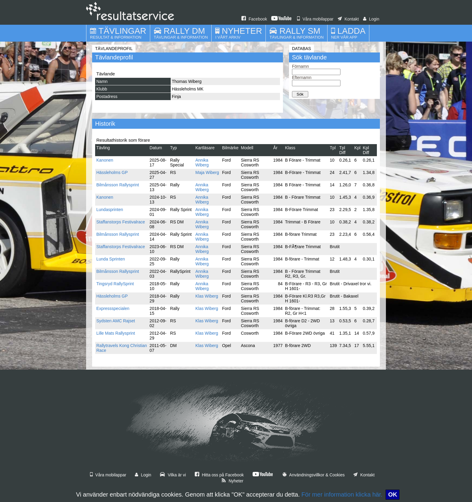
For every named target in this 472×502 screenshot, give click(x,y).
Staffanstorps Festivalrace (120, 221)
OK (392, 494)
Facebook (254, 19)
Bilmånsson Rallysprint (117, 184)
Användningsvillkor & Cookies (314, 474)
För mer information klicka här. (341, 494)
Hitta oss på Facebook (219, 474)
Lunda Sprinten (110, 259)
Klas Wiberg (206, 296)
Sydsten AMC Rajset (115, 320)
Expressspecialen (112, 308)
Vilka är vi (173, 474)
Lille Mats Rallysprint (115, 333)
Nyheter (232, 480)
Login (371, 19)
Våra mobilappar (315, 19)
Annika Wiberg (202, 162)
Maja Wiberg (207, 172)
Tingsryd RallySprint (115, 283)
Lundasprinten (109, 209)
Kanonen (104, 160)
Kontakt (348, 19)
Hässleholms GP (112, 172)
